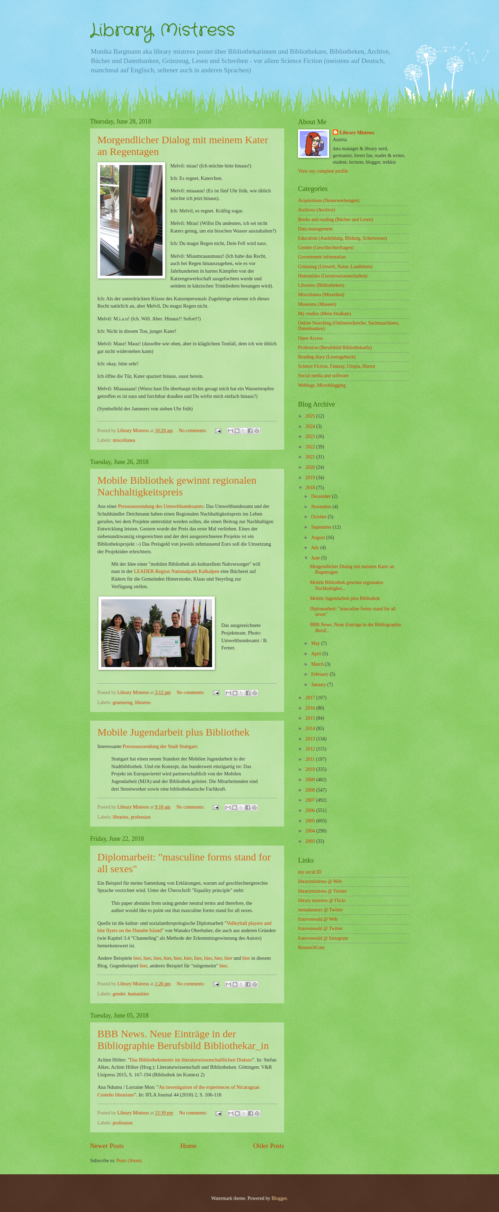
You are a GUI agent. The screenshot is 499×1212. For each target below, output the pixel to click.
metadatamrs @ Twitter (320, 909)
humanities (138, 993)
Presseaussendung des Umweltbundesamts (160, 506)
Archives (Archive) (316, 209)
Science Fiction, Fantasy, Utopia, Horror (336, 366)
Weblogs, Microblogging (322, 385)
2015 (310, 718)
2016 (310, 708)
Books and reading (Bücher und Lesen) (335, 219)
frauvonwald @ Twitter (320, 928)
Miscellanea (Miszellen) (321, 294)
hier (137, 958)
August (318, 537)
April (317, 653)
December (321, 496)
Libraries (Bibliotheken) (321, 285)
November (322, 506)
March (318, 664)
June (316, 558)
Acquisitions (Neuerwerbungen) (328, 200)
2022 (310, 446)
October (319, 516)
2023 (310, 436)
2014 (310, 728)
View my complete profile (323, 171)
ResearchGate (311, 947)
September (322, 527)
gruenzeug (122, 702)
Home (188, 1145)
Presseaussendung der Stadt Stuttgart (160, 746)
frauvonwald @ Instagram (323, 938)
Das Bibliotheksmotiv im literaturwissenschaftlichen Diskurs (191, 1060)
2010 (310, 769)
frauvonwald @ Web (318, 919)
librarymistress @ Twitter (322, 891)
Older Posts (268, 1145)
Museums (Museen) (317, 304)
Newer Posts (107, 1145)
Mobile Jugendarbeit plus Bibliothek (345, 598)
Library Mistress (162, 30)
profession (140, 817)
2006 (310, 810)
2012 (310, 748)
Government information (322, 256)
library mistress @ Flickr (322, 900)
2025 (310, 416)
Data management (315, 228)
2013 (310, 738)
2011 (310, 759)
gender (119, 993)
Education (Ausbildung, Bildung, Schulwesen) (342, 238)
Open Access (310, 338)
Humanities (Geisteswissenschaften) (332, 276)
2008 (310, 790)
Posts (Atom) (129, 1160)
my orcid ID (309, 872)
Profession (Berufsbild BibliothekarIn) (335, 347)
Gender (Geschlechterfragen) (325, 247)
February (320, 674)
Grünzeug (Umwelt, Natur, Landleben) (335, 266)
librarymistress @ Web (320, 881)
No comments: (193, 430)
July (315, 547)
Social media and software (323, 375)
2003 (310, 841)
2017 (310, 697)
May (316, 643)
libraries (142, 702)
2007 (310, 800)
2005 (310, 820)
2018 (310, 487)
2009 (310, 779)
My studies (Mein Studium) (324, 313)
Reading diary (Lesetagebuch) (327, 356)
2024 (310, 426)
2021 (310, 456)
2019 (310, 477)
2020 (310, 467)
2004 (310, 830)
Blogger (279, 1198)
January (319, 684)
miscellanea (124, 440)
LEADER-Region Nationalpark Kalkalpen (176, 571)
